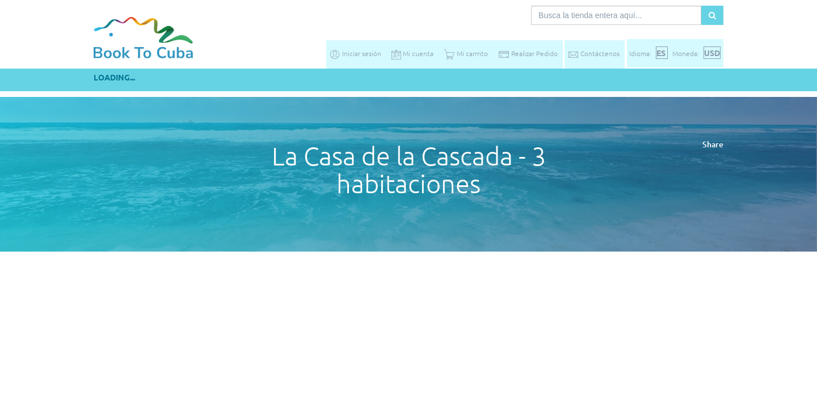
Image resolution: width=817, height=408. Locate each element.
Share (712, 144)
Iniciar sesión (355, 53)
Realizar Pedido (528, 53)
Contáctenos (593, 53)
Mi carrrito (466, 53)
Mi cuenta (412, 53)
